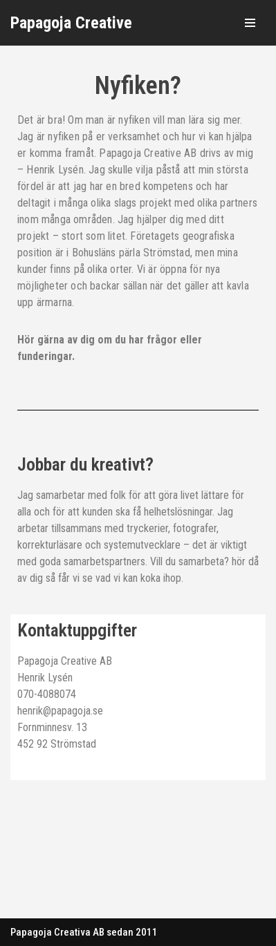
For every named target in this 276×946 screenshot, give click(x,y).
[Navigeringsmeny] (250, 23)
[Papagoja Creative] (71, 23)
